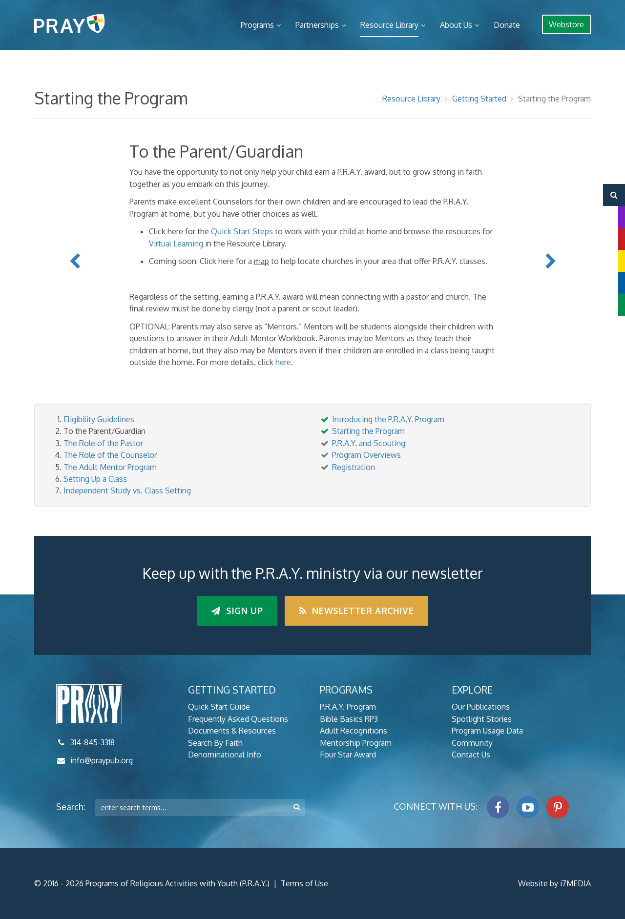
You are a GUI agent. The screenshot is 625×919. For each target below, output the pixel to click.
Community (472, 743)
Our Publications (481, 707)
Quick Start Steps (242, 231)
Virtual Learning (176, 243)
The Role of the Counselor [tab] (110, 455)
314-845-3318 (92, 742)
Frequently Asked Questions (238, 719)
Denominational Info (224, 754)
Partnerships (317, 25)
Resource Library (389, 25)
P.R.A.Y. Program (348, 707)
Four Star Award (348, 754)
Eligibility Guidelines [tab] (98, 419)
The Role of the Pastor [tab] (103, 443)
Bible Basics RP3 (349, 719)
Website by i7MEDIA (554, 883)
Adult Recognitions (353, 730)
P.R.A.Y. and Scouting (368, 443)
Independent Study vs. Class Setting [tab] (127, 490)
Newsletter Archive (356, 610)
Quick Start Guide (219, 707)
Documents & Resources (232, 730)
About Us (456, 25)
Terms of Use (304, 883)
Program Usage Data (487, 730)
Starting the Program (554, 98)
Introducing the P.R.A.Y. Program (388, 419)
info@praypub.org (101, 760)
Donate (507, 25)
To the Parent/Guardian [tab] (104, 431)
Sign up (237, 610)
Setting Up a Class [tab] (95, 479)
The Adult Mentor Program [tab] (110, 467)
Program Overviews (366, 455)
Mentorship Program (356, 743)
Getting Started (479, 98)
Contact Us (471, 754)
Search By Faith (215, 743)
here (283, 362)
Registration (353, 467)
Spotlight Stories (482, 719)
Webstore (566, 24)
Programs (257, 25)
